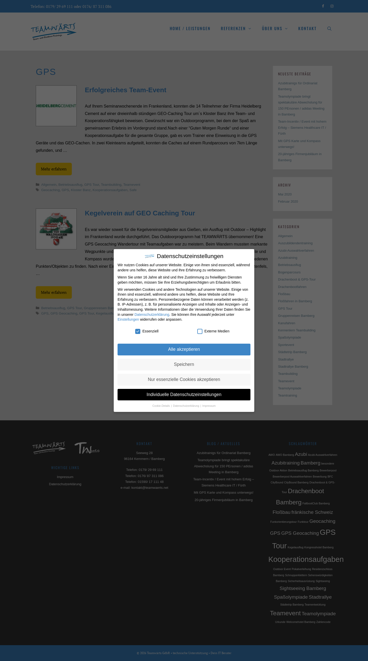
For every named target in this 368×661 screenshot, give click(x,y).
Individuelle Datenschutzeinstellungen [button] (184, 393)
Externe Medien (213, 330)
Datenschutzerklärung (151, 313)
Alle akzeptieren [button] (184, 348)
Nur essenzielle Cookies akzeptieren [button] (184, 378)
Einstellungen (128, 319)
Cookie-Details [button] (161, 404)
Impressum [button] (209, 404)
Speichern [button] (184, 363)
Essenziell (146, 330)
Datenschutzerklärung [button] (186, 404)
